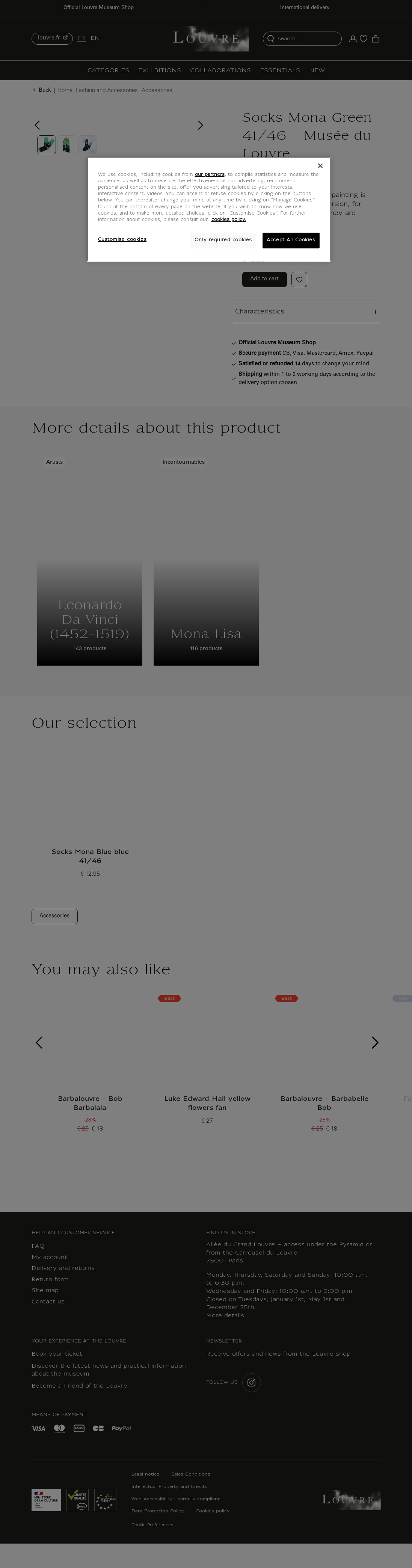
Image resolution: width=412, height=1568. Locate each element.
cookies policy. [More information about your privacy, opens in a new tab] (228, 220)
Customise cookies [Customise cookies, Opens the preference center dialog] (122, 240)
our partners (210, 175)
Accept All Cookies (291, 240)
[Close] (320, 165)
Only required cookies (223, 240)
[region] (209, 209)
